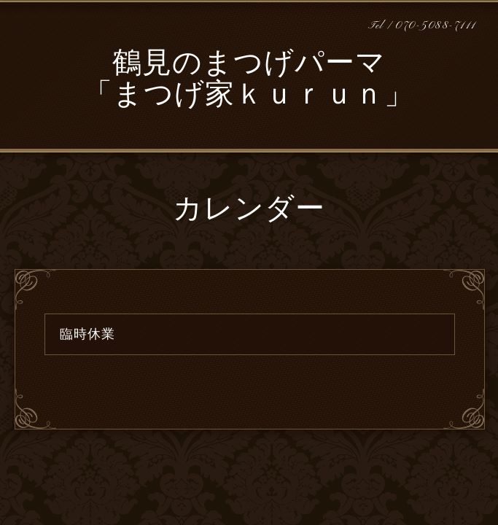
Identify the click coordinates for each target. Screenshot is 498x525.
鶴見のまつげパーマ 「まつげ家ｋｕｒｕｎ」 (248, 80)
